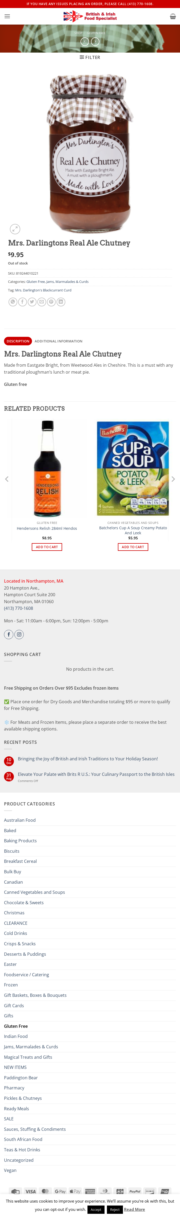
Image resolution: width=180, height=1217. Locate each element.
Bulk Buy (12, 872)
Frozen (11, 985)
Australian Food (20, 820)
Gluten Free (96, 33)
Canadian (13, 882)
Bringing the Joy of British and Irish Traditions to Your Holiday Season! (88, 758)
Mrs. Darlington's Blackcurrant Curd (43, 290)
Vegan (10, 1170)
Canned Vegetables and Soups (34, 892)
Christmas (14, 913)
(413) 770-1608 (18, 608)
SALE (9, 1119)
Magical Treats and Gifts (28, 1057)
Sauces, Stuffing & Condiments (35, 1129)
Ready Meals (16, 1109)
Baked (10, 830)
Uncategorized (19, 1160)
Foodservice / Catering (26, 975)
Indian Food (16, 1036)
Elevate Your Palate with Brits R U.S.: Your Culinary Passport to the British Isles (96, 774)
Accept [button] (96, 1209)
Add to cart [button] (47, 547)
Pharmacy (14, 1088)
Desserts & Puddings (25, 954)
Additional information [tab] (59, 341)
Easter (10, 964)
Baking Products (20, 841)
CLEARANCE (15, 923)
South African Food (23, 1139)
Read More (134, 1209)
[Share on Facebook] (22, 302)
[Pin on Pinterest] (51, 302)
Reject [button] (115, 1209)
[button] (7, 16)
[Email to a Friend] (41, 302)
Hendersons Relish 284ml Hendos (47, 528)
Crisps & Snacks (20, 944)
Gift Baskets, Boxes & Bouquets (35, 995)
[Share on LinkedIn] (61, 302)
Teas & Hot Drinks (22, 1150)
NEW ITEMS (15, 1067)
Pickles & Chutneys (23, 1098)
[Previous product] (95, 41)
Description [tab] (18, 341)
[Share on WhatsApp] (13, 302)
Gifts (8, 1016)
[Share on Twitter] (32, 302)
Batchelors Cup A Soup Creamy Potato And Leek (133, 530)
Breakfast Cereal (20, 861)
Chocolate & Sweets (24, 903)
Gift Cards (14, 1006)
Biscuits (11, 851)
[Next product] (85, 41)
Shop (78, 33)
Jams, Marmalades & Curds (67, 281)
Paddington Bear (21, 1078)
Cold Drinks (15, 933)
